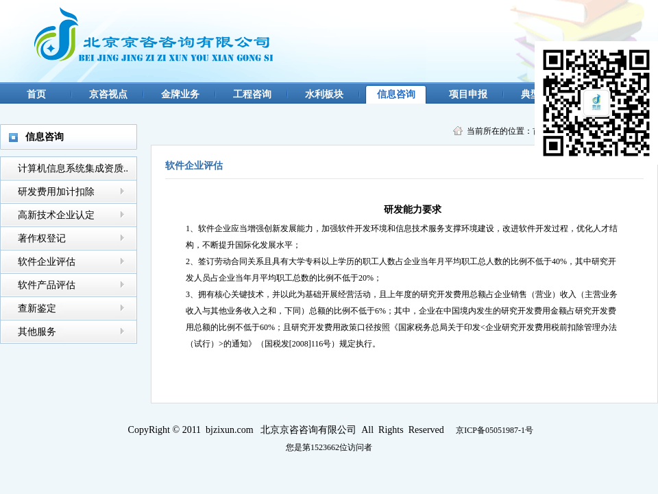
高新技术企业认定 (56, 215)
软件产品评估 (46, 285)
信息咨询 (396, 94)
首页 (36, 94)
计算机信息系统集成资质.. (73, 168)
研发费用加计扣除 (56, 192)
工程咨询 (252, 94)
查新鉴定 (37, 308)
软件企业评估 (46, 262)
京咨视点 (108, 94)
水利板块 (324, 94)
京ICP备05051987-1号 (494, 430)
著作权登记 (42, 238)
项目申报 (468, 94)
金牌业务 (180, 94)
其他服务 (37, 332)
